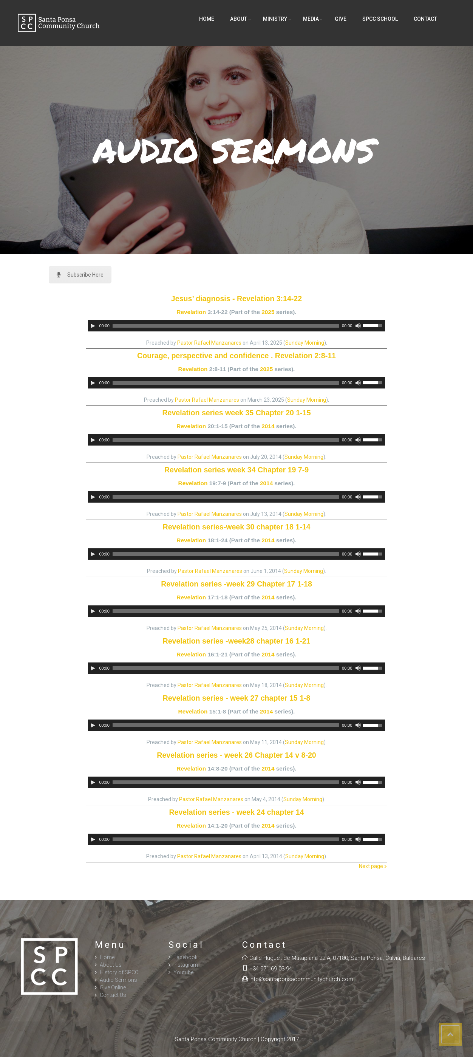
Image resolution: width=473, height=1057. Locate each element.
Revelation (191, 312)
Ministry (275, 19)
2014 (267, 426)
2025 (267, 312)
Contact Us (113, 995)
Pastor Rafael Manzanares (209, 343)
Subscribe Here (80, 275)
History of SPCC (119, 972)
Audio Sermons (118, 980)
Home (206, 19)
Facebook (185, 957)
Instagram (185, 965)
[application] (236, 325)
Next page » (373, 866)
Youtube (183, 972)
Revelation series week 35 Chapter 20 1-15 (236, 413)
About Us (111, 965)
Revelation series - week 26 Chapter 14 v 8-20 (236, 755)
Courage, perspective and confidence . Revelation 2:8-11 (236, 355)
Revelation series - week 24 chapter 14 (236, 812)
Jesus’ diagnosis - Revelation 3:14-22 (236, 298)
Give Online (113, 987)
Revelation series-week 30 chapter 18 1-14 (236, 527)
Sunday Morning (304, 343)
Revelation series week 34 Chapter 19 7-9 (236, 470)
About (238, 19)
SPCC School (380, 19)
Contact (425, 19)
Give (340, 19)
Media (311, 19)
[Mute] (358, 326)
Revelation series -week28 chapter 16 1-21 (236, 641)
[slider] (226, 326)
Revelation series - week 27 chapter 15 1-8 (237, 698)
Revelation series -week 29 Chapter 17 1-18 (236, 584)
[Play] (93, 326)
